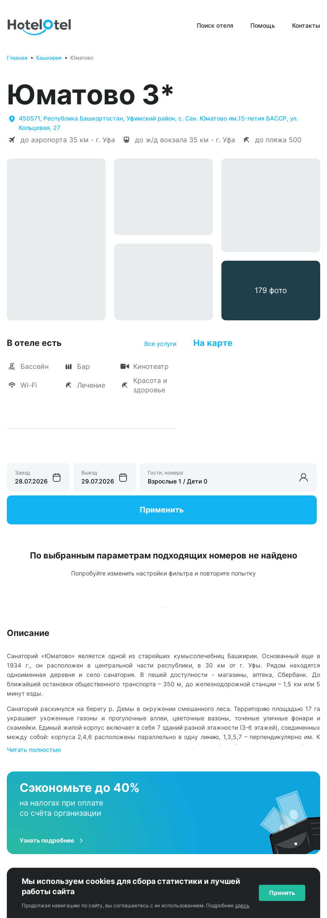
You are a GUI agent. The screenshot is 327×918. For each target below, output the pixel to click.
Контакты (306, 25)
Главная (17, 58)
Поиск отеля (215, 25)
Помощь (262, 25)
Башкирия (49, 58)
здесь (242, 905)
